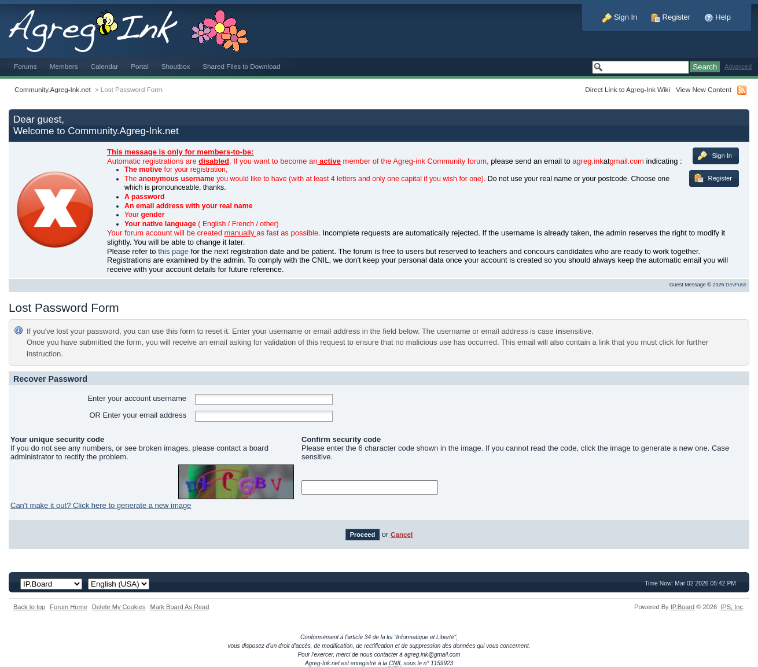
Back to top (29, 606)
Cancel (402, 534)
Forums (25, 66)
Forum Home (68, 606)
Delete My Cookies (119, 606)
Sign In (619, 17)
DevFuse (736, 285)
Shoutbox (175, 66)
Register (670, 17)
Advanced (738, 67)
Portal (140, 66)
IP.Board (683, 606)
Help (717, 17)
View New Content (703, 89)
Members (64, 66)
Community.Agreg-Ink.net (52, 89)
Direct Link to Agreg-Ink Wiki (627, 89)
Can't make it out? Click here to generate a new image (100, 505)
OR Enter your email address (137, 415)
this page (173, 251)
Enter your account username (136, 398)
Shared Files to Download (241, 66)
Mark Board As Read (179, 606)
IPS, (731, 606)
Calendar (105, 66)
